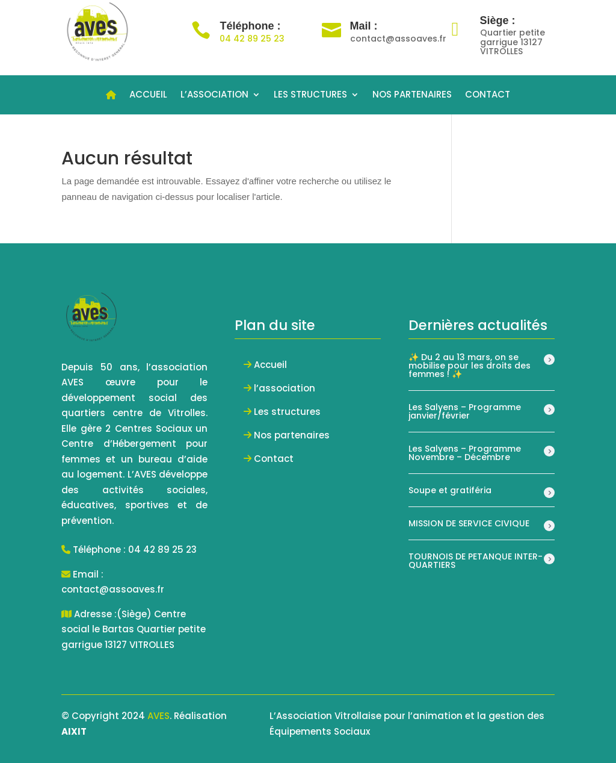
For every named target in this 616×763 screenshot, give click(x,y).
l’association (284, 388)
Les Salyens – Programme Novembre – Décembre (464, 453)
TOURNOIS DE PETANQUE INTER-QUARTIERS (475, 560)
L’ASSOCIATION (214, 95)
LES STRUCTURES (310, 95)
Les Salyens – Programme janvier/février (464, 411)
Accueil (270, 364)
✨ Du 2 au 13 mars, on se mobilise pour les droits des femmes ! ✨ (469, 365)
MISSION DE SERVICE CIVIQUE (468, 523)
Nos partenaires (292, 435)
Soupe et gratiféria (449, 490)
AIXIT (74, 731)
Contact (274, 458)
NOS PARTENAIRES (412, 95)
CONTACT (487, 95)
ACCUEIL (148, 95)
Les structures (287, 411)
